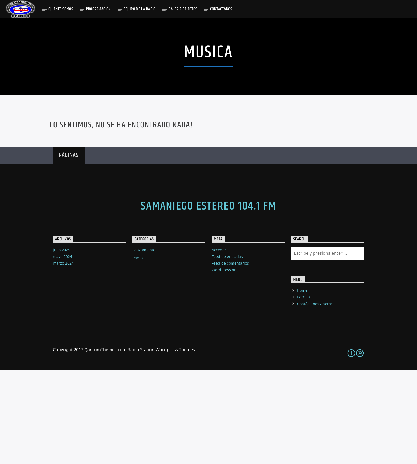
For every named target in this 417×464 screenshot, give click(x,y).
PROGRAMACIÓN (98, 9)
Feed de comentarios (230, 357)
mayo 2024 (62, 350)
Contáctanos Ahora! (314, 397)
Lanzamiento (143, 343)
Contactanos (221, 9)
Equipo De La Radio (140, 9)
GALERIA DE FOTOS (183, 9)
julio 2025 (61, 343)
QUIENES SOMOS (60, 9)
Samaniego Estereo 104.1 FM (208, 300)
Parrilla (303, 391)
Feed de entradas (227, 350)
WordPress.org (225, 363)
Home (302, 384)
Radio (137, 351)
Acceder (219, 343)
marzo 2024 (63, 357)
